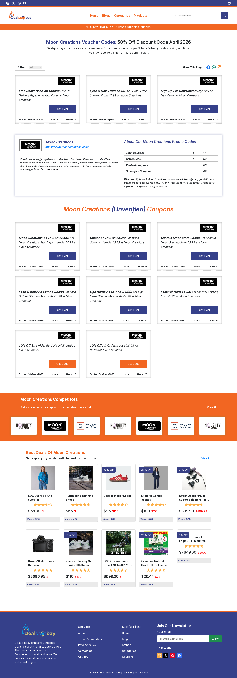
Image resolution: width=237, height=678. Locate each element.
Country (83, 656)
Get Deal (62, 109)
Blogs (106, 15)
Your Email (164, 632)
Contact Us (85, 650)
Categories (122, 15)
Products (140, 15)
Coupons (128, 656)
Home (94, 15)
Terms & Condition (90, 639)
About (82, 633)
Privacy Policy (87, 644)
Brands (126, 644)
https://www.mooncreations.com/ (67, 146)
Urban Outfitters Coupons (118, 27)
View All (212, 407)
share (54, 119)
